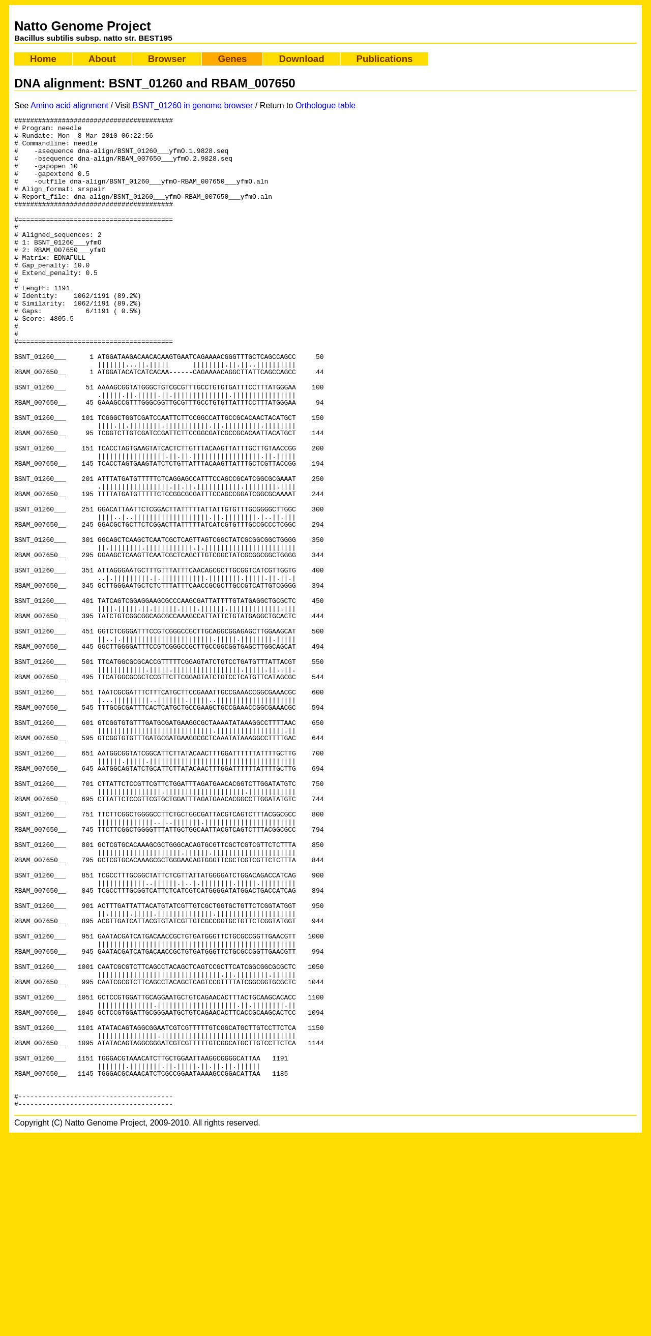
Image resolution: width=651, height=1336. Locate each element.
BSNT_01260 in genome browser (193, 105)
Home (43, 58)
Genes (232, 58)
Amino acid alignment (69, 105)
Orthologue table (325, 105)
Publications (385, 58)
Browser (167, 58)
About (102, 58)
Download (301, 58)
